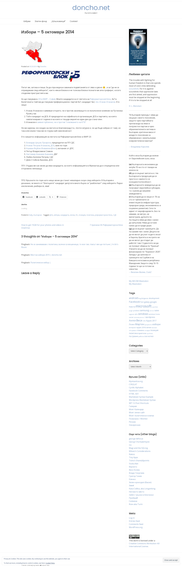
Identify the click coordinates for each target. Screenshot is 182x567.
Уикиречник (134, 425)
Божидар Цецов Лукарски (38, 142)
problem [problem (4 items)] (136, 310)
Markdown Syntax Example (141, 397)
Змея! (131, 485)
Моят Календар (136, 409)
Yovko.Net (133, 463)
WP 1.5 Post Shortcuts (139, 403)
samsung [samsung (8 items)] (144, 310)
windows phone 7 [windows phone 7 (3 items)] (139, 317)
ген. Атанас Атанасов (105, 102)
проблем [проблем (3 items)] (150, 333)
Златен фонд (41, 21)
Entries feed (134, 521)
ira (130, 445)
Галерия (133, 406)
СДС (115, 215)
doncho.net (91, 7)
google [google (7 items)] (153, 301)
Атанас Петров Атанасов (38, 145)
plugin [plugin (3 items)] (131, 311)
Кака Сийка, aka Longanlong (142, 488)
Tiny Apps (133, 457)
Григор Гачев (135, 476)
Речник (132, 422)
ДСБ (52, 145)
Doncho (43, 66)
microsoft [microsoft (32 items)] (144, 306)
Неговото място (136, 491)
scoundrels (134, 88)
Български (38, 215)
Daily (31, 215)
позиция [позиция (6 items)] (154, 330)
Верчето (133, 466)
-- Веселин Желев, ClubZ (140, 272)
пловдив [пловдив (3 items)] (147, 330)
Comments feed (136, 524)
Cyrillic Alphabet (136, 387)
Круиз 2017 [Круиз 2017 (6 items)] (151, 320)
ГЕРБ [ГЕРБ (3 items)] (144, 321)
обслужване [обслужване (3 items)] (133, 330)
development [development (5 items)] (154, 298)
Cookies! (73, 21)
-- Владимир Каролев (139, 146)
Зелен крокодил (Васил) (140, 482)
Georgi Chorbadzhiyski (139, 441)
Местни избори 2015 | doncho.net (46, 255)
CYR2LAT (133, 384)
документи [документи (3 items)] (148, 324)
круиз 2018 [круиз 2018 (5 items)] (141, 327)
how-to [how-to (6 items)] (132, 306)
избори (57, 215)
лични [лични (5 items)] (148, 327)
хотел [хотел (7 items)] (150, 336)
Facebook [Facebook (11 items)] (134, 301)
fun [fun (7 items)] (142, 301)
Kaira (37, 565)
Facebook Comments (138, 390)
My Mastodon (135, 284)
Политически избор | (40, 262)
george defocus (136, 438)
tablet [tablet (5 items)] (156, 310)
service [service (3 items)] (152, 311)
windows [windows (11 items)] (143, 313)
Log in (132, 518)
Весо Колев (134, 470)
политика (90, 215)
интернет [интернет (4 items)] (132, 327)
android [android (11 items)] (133, 298)
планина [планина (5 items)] (140, 330)
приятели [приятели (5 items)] (142, 333)
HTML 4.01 (134, 393)
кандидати (65, 215)
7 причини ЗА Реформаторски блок (106, 225)
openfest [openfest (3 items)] (155, 307)
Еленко (132, 479)
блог (54, 148)
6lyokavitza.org (136, 381)
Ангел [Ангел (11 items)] (132, 320)
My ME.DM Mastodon (138, 281)
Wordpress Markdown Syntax (142, 400)
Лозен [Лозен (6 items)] (132, 324)
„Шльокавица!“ (58, 21)
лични (72, 215)
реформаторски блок (103, 215)
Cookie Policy (50, 563)
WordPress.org (136, 527)
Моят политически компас (141, 415)
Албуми (26, 21)
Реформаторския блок (100, 99)
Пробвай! (133, 498)
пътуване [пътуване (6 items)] (133, 336)
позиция (82, 215)
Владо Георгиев (136, 473)
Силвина (133, 501)
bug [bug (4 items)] (139, 298)
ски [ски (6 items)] (145, 336)
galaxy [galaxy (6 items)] (147, 302)
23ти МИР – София (46, 99)
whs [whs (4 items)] (136, 314)
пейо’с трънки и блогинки (141, 495)
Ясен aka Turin (136, 504)
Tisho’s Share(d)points (139, 460)
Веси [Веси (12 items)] (139, 320)
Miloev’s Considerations (139, 451)
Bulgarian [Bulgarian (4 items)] (145, 298)
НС (77, 215)
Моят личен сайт (137, 412)
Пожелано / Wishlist (138, 418)
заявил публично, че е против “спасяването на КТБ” (61, 122)
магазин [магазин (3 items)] (154, 327)
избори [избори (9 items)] (156, 324)
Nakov (132, 454)
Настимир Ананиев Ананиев (39, 154)
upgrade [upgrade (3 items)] (131, 314)
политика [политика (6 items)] (133, 333)
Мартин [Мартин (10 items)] (139, 324)
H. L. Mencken (135, 106)
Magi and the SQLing (138, 448)
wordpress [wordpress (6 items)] (150, 317)
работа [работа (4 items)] (141, 336)
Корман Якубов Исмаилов (38, 148)
